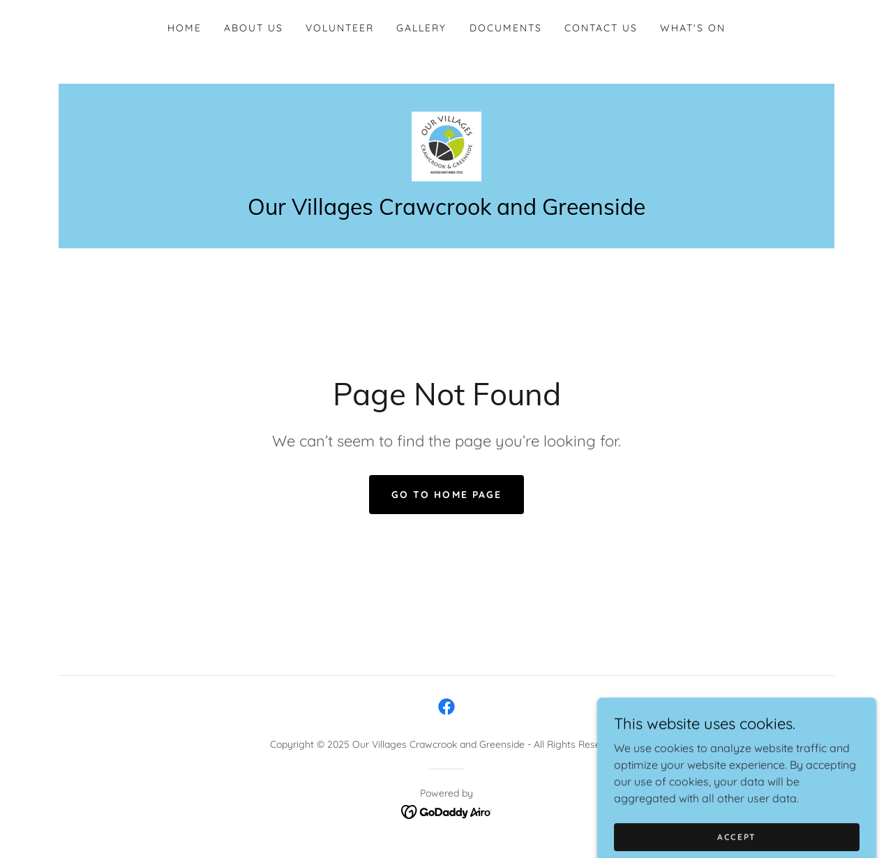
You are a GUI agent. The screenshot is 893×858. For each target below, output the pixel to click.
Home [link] (184, 28)
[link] (446, 145)
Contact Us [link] (601, 28)
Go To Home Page (446, 494)
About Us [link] (253, 28)
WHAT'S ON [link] (693, 28)
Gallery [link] (421, 28)
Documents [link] (506, 28)
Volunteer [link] (340, 28)
